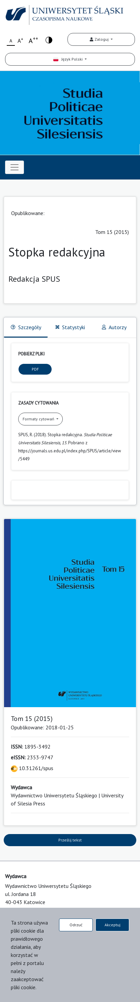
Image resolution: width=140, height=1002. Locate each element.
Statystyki (70, 327)
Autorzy (114, 327)
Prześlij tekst (70, 839)
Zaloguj (100, 39)
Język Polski (68, 59)
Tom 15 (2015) (112, 232)
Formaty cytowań (39, 418)
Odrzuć (75, 924)
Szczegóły (26, 327)
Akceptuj (112, 924)
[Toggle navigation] (14, 167)
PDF (35, 369)
